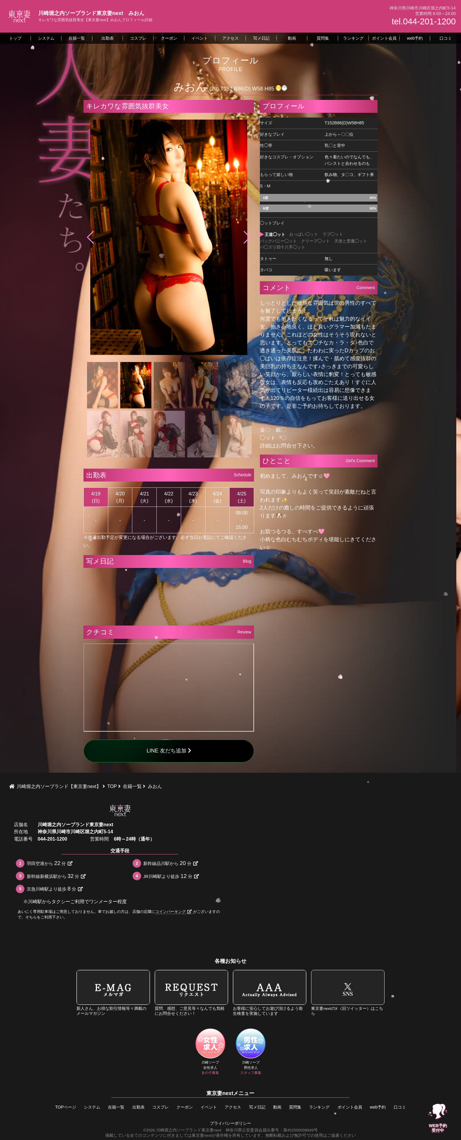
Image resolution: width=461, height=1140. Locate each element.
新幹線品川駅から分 (170, 863)
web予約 (378, 1107)
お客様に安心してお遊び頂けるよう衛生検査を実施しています (269, 992)
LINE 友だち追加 (168, 751)
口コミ (400, 1107)
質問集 (295, 1107)
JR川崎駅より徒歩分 (170, 876)
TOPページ (65, 1107)
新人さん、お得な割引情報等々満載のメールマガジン (113, 992)
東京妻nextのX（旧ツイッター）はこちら (348, 992)
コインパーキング (173, 911)
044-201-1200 (52, 838)
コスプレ (160, 1107)
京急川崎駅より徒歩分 (55, 889)
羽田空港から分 (49, 863)
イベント (209, 1107)
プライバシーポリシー (230, 1123)
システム (92, 1107)
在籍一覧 (116, 1107)
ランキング (319, 1107)
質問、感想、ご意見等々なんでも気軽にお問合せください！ (191, 992)
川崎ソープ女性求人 (210, 1051)
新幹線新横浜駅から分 (56, 876)
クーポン (184, 1107)
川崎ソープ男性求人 (250, 1051)
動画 (277, 1107)
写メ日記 (257, 1107)
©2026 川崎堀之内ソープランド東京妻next (182, 1130)
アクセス (233, 1107)
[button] (247, 237)
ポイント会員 (350, 1107)
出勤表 (138, 1107)
